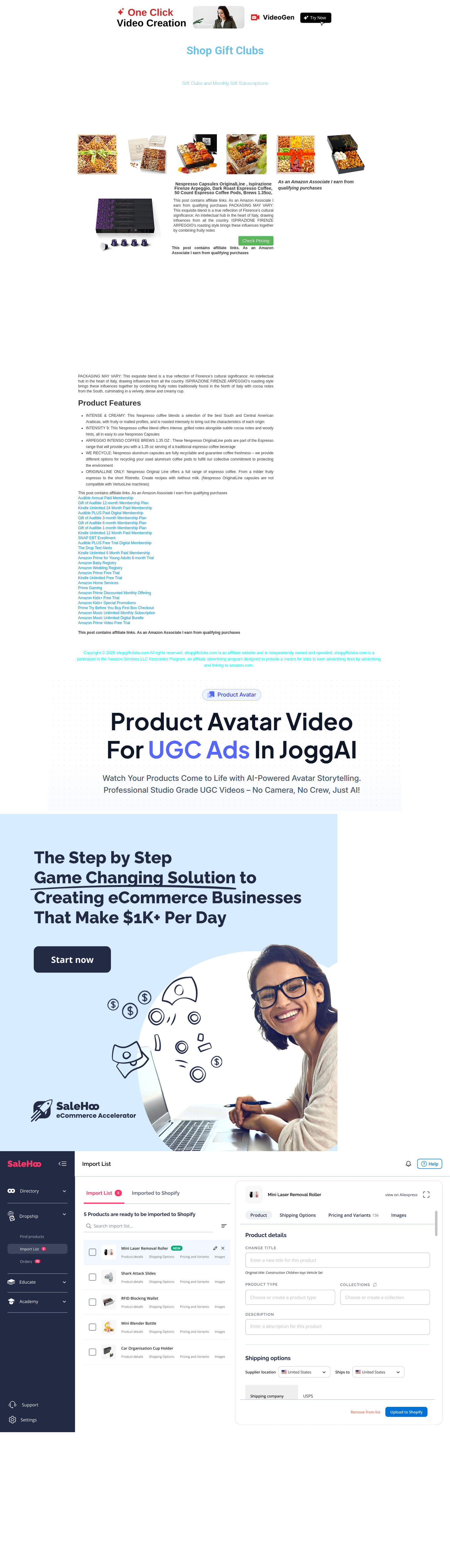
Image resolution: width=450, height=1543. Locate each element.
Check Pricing (255, 240)
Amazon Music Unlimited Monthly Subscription (116, 613)
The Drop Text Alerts (95, 548)
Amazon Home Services (98, 583)
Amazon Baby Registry (97, 563)
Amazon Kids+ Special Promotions (107, 603)
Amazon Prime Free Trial (99, 573)
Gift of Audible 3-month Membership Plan (112, 518)
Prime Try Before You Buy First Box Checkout (116, 608)
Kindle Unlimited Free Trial (100, 578)
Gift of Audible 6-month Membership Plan (112, 523)
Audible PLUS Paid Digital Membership (110, 513)
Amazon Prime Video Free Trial (104, 623)
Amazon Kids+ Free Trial (98, 598)
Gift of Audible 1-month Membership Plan (112, 528)
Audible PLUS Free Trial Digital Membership (115, 543)
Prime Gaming (90, 588)
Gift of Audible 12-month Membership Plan (113, 503)
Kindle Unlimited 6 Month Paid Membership (114, 553)
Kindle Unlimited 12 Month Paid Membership (115, 533)
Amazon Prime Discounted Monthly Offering (114, 593)
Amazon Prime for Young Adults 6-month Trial (116, 558)
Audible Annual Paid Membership (105, 498)
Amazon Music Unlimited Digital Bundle (110, 618)
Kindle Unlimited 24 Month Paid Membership (115, 508)
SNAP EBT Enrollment (97, 538)
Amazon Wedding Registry (100, 568)
